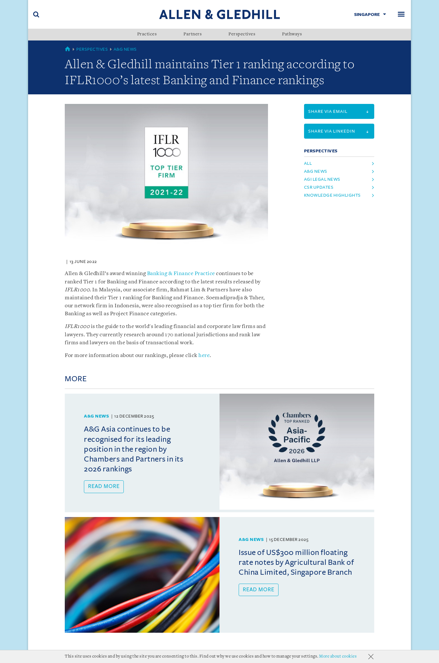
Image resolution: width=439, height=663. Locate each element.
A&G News (125, 49)
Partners (192, 34)
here (204, 355)
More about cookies (338, 656)
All (308, 163)
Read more (104, 486)
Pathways (292, 34)
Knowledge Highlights (332, 195)
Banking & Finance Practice (181, 273)
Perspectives (241, 34)
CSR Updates (319, 187)
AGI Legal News (322, 179)
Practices (147, 34)
